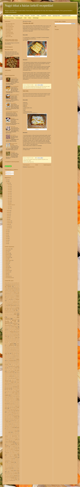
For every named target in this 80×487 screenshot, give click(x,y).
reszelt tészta (12, 428)
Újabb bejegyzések (26, 164)
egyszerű (29, 86)
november (9, 226)
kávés (10, 366)
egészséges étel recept (10, 321)
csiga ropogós (14, 304)
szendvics (16, 449)
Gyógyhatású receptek (66, 15)
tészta (16, 457)
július (8, 219)
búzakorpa (6, 299)
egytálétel (32, 86)
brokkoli (17, 294)
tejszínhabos (16, 456)
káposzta (17, 360)
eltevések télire (7, 325)
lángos (18, 385)
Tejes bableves (13, 135)
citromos (17, 299)
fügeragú (11, 335)
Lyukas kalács (12, 390)
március (8, 212)
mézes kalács (11, 403)
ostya (10, 413)
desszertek (6, 310)
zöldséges (16, 479)
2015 (7, 181)
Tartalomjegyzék (19, 17)
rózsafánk (9, 431)
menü (24, 87)
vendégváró (13, 476)
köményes (6, 378)
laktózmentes (8, 276)
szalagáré (13, 446)
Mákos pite (13, 118)
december (9, 227)
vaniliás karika (7, 474)
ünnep (12, 470)
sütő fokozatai (10, 445)
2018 (7, 233)
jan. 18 (9, 201)
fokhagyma (12, 331)
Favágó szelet (7, 331)
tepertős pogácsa (7, 457)
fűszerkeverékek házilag (12, 336)
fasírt (15, 329)
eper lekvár (16, 325)
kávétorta (13, 366)
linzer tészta (8, 271)
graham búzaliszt (17, 338)
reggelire (7, 428)
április (8, 214)
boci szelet (12, 291)
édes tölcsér (7, 320)
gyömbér (17, 343)
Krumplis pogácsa (14, 77)
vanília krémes (10, 473)
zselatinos (11, 480)
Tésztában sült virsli (28, 23)
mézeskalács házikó (12, 404)
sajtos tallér (9, 434)
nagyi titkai (27, 87)
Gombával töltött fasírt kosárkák (9, 338)
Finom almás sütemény (10, 33)
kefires (9, 367)
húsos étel (41, 86)
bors (15, 293)
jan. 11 (9, 194)
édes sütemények (15, 319)
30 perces (6, 282)
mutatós (14, 407)
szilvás (7, 451)
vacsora (43, 87)
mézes (7, 263)
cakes (27, 159)
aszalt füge (16, 286)
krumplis (12, 382)
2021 (7, 238)
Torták (38, 15)
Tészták (21, 15)
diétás (11, 310)
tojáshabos (6, 461)
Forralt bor (7, 332)
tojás (12, 458)
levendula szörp (14, 388)
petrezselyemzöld (8, 419)
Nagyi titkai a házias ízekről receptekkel (29, 5)
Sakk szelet (13, 434)
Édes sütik (27, 15)
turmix (14, 467)
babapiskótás (17, 287)
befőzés (6, 291)
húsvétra (15, 355)
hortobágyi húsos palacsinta (14, 352)
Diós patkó (15, 311)
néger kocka (13, 409)
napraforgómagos (7, 409)
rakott (6, 426)
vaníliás (29, 160)
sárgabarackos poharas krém (9, 437)
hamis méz (15, 348)
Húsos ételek (15, 15)
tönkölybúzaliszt (12, 464)
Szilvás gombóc (12, 451)
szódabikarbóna (7, 452)
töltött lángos (7, 464)
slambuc (6, 440)
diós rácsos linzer (10, 312)
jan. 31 (9, 208)
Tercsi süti (12, 457)
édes (18, 315)
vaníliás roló (11, 474)
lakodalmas (9, 385)
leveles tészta (45, 86)
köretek (14, 378)
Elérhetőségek (35, 17)
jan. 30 (9, 206)
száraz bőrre (6, 449)
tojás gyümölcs (17, 458)
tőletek (12, 462)
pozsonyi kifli (13, 422)
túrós (27, 160)
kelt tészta (17, 370)
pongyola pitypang (16, 421)
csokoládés (17, 307)
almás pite (16, 285)
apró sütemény (8, 286)
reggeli (18, 427)
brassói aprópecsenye (9, 294)
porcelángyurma (8, 422)
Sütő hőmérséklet (15, 445)
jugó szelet (15, 358)
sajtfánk (6, 432)
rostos (5, 431)
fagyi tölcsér (13, 328)
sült (36, 87)
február (8, 210)
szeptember (9, 222)
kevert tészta (12, 372)
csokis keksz (16, 306)
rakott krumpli (10, 426)
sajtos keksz (14, 432)
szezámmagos (39, 87)
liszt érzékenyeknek (9, 277)
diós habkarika (11, 311)
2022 (7, 240)
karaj (12, 364)
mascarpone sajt (11, 396)
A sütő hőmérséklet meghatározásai (12, 111)
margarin (6, 395)
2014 (7, 179)
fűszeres (6, 336)
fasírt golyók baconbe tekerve (13, 330)
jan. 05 (9, 186)
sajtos (34, 87)
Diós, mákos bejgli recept (10, 23)
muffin (10, 407)
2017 (7, 231)
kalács (7, 274)
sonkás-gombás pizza (15, 440)
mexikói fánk (16, 402)
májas (10, 391)
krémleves (12, 381)
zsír (15, 480)
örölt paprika (14, 413)
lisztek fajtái (6, 390)
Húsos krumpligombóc (15, 86)
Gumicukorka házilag (14, 342)
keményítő (8, 371)
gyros (7, 345)
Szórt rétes (25, 91)
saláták (17, 434)
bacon (7, 288)
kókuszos (11, 376)
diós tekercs (6, 314)
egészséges (14, 320)
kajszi (14, 359)
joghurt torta (6, 358)
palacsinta (14, 415)
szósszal (13, 452)
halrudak (14, 347)
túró (26, 106)
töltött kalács (11, 463)
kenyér (12, 371)
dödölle (11, 314)
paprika (18, 415)
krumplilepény (7, 382)
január (8, 183)
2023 (7, 241)
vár (15, 474)
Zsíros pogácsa (13, 103)
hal (11, 347)
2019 (7, 235)
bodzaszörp (16, 291)
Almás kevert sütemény (15, 94)
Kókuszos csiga (16, 376)
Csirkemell (12, 305)
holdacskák (7, 352)
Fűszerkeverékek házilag (9, 17)
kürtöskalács (11, 384)
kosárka (12, 377)
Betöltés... (6, 72)
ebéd (27, 86)
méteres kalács (16, 401)
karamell (16, 364)
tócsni (9, 458)
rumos (16, 431)
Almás (7, 285)
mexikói (6, 402)
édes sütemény (30, 159)
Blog (5, 15)
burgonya (17, 295)
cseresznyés (9, 304)
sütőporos (6, 446)
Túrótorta (18, 469)
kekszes (16, 367)
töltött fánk (6, 463)
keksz (12, 367)
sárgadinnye (16, 437)
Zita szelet (10, 479)
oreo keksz (16, 412)
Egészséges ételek (56, 15)
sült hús (7, 266)
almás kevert (12, 285)
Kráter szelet (13, 126)
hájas (13, 346)
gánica (18, 336)
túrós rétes (14, 469)
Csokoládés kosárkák (9, 32)
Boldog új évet (11, 293)
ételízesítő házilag (7, 328)
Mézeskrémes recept (9, 29)
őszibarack (10, 414)
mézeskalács (6, 404)
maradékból (16, 394)
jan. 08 (9, 191)
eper (12, 325)
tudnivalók (9, 467)
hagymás (18, 345)
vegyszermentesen (7, 476)
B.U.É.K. (6, 287)
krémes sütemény (9, 260)
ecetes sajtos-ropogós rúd (11, 315)
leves (18, 388)
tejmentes (6, 456)
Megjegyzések (8, 174)
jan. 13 (9, 198)
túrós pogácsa (9, 469)
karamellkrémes (7, 365)
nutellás (17, 409)
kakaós (17, 359)
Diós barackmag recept (10, 26)
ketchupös (6, 372)
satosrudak (10, 438)
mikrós (17, 404)
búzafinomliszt (16, 298)
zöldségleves (6, 480)
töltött (17, 462)
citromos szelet (15, 300)
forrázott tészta (13, 332)
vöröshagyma (12, 477)
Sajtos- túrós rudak (9, 36)
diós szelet (16, 312)
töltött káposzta (16, 463)
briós (14, 294)
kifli (17, 372)
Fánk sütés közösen (10, 329)
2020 (7, 236)
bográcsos (10, 292)
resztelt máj (16, 428)
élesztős (15, 324)
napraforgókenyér (15, 408)
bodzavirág (6, 292)
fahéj (17, 328)
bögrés (18, 293)
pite (11, 420)
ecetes (5, 315)
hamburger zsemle (9, 348)
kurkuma (6, 384)
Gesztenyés (8, 337)
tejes (18, 453)
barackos (16, 288)
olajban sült (10, 410)
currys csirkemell (7, 303)
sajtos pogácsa (9, 433)
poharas (12, 421)
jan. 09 (9, 193)
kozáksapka (16, 377)
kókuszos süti (7, 377)
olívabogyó (8, 412)
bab (13, 287)
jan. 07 (9, 189)
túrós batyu (15, 468)
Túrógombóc (7, 468)
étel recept (35, 86)
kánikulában (12, 360)
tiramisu (6, 458)
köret (10, 378)
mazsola (16, 396)
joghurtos (10, 358)
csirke (7, 305)
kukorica (10, 383)
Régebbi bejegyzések (47, 164)
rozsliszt (12, 431)
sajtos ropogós (14, 433)
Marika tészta (13, 395)
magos (49, 86)
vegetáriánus (16, 475)
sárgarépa (6, 438)
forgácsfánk (17, 331)
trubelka (6, 467)
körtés (6, 379)
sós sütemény (8, 257)
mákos (18, 391)
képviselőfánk (16, 371)
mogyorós (6, 407)
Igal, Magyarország (31, 161)
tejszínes (10, 456)
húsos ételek (14, 353)
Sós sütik (33, 15)
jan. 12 (9, 196)
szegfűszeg (11, 449)
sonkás (10, 440)
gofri (12, 337)
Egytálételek (43, 15)
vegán (11, 475)
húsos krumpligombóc (12, 354)
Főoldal (36, 164)
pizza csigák (17, 420)
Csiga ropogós (8, 35)
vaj (7, 471)
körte (17, 378)
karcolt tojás (13, 365)
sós (5, 441)
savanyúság (6, 439)
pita (8, 420)
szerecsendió (6, 450)
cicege (13, 299)
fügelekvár (7, 335)
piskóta (6, 420)
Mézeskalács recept (9, 25)
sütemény (24, 160)
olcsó (30, 87)
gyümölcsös (40, 159)
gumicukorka (6, 342)
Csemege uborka (13, 303)
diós (14, 310)
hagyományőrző (8, 346)
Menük (49, 15)
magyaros (6, 391)
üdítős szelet (8, 470)
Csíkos (18, 304)
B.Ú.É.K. (10, 287)
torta (6, 264)
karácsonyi (6, 364)
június (8, 217)
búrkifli (11, 298)
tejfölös (15, 455)
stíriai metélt (9, 443)
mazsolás (6, 397)
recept (32, 87)
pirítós (17, 419)
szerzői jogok (11, 450)
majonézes (13, 391)
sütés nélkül (8, 267)
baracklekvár (11, 288)
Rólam (29, 17)
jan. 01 (9, 184)
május (8, 215)
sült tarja (8, 444)
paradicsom (16, 416)
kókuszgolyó (6, 376)
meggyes (17, 398)
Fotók (25, 17)
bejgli (9, 291)
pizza (14, 420)
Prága (17, 422)
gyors (39, 86)
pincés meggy (13, 419)
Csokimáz (11, 306)
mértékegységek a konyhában (9, 401)
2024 (7, 243)
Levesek (9, 15)
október (8, 224)
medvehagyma (11, 397)
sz (10, 446)
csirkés (17, 305)
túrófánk (17, 467)
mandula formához (15, 392)
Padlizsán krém (9, 415)
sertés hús (11, 439)
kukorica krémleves (15, 383)
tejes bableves (9, 455)
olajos (15, 410)
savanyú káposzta (15, 438)
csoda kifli (6, 306)
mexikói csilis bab (10, 402)
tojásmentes (11, 461)
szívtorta (17, 451)
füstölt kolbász (16, 335)
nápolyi (11, 408)
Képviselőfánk (8, 30)
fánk (5, 329)
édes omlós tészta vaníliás (11, 317)
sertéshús (16, 439)
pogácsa (7, 261)
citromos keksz (9, 300)
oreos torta (6, 413)
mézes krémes (16, 403)
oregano (12, 412)
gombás (16, 337)
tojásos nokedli (16, 461)
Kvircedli (15, 384)
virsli (45, 87)
